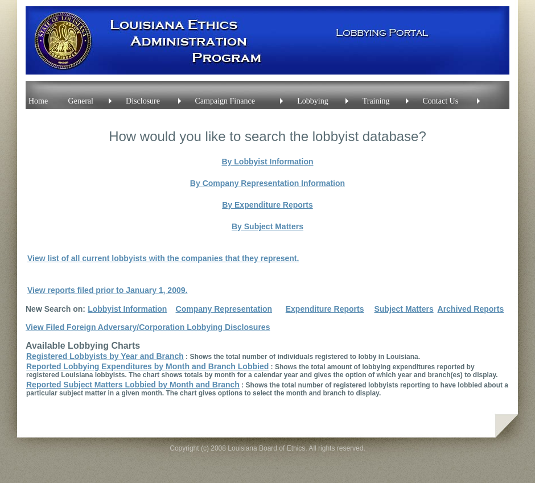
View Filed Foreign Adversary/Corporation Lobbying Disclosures (148, 327)
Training (376, 101)
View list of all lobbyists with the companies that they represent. (163, 258)
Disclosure (143, 101)
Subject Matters (403, 308)
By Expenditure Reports (267, 204)
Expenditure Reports (325, 308)
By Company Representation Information (267, 183)
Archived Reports (471, 308)
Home (38, 101)
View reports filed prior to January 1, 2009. (107, 290)
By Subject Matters (267, 226)
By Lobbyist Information (268, 161)
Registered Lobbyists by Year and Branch (105, 356)
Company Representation (224, 308)
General (80, 101)
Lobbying (312, 101)
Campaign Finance (225, 101)
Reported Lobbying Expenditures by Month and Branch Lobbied (147, 366)
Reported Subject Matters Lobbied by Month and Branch (133, 384)
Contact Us (441, 101)
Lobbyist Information (127, 308)
